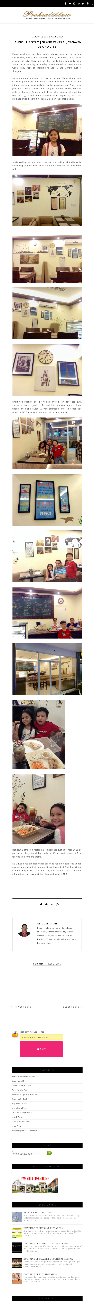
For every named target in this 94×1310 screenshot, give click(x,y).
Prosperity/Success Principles (26, 1131)
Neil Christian (47, 923)
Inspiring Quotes (19, 1104)
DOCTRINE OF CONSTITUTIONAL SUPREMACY (48, 1243)
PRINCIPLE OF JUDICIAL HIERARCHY (43, 1228)
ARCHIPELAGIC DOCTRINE (38, 1213)
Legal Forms (18, 1117)
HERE (64, 874)
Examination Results (21, 1086)
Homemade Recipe (20, 1099)
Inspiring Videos (19, 1108)
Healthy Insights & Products (25, 1095)
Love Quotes (18, 1126)
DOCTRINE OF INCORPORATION (40, 1274)
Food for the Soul (20, 1090)
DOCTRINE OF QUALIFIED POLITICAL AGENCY (48, 1259)
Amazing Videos (19, 1081)
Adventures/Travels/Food (47, 36)
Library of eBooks (20, 1122)
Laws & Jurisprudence (22, 1113)
